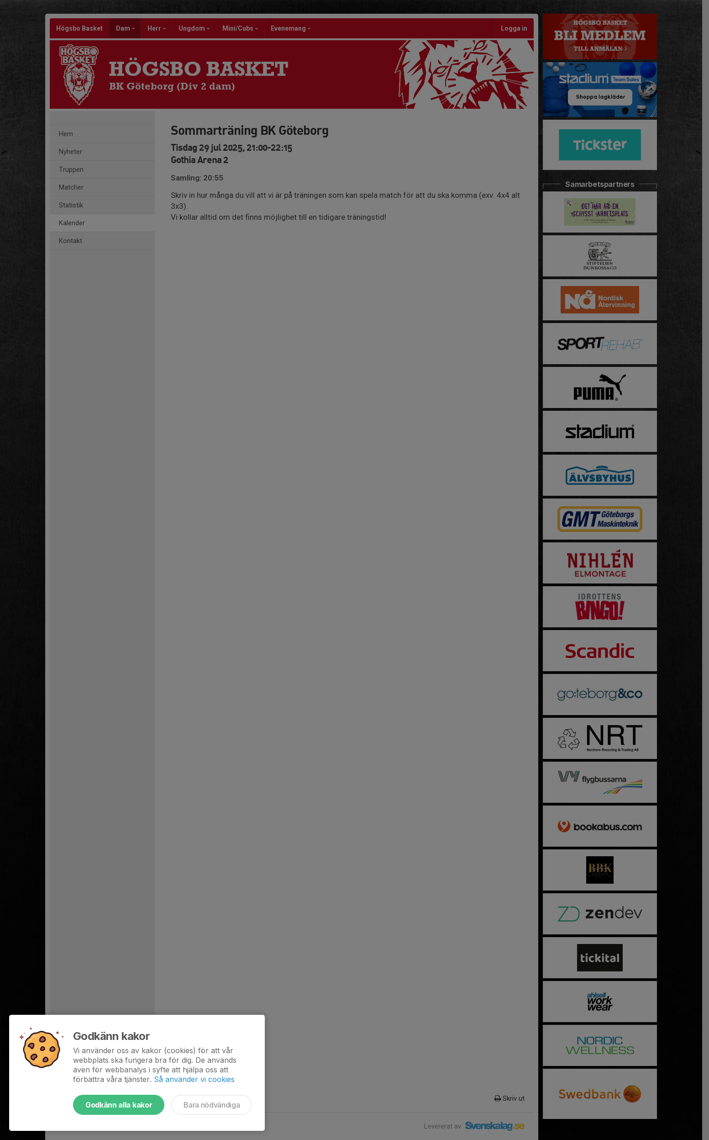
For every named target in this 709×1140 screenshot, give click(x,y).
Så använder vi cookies (194, 1079)
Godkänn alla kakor (118, 1104)
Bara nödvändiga (212, 1104)
